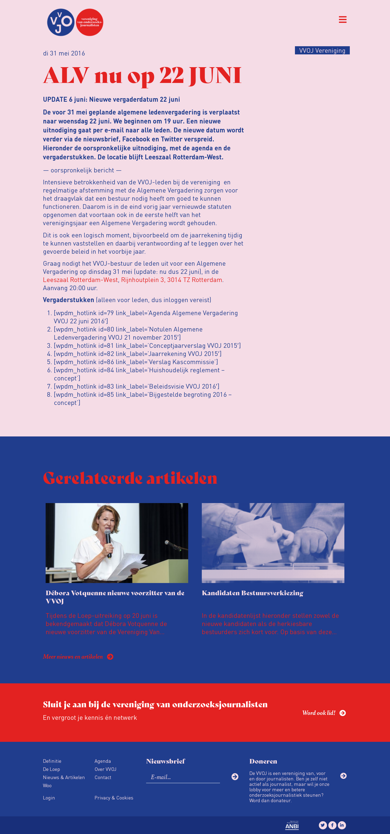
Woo (47, 785)
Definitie (52, 761)
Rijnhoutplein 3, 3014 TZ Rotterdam (171, 279)
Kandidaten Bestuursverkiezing (252, 592)
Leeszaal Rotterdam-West (80, 279)
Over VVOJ (106, 769)
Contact (103, 777)
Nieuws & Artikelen (64, 777)
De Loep (51, 769)
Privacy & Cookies (114, 797)
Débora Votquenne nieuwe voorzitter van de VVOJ (115, 596)
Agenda (103, 761)
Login (49, 797)
